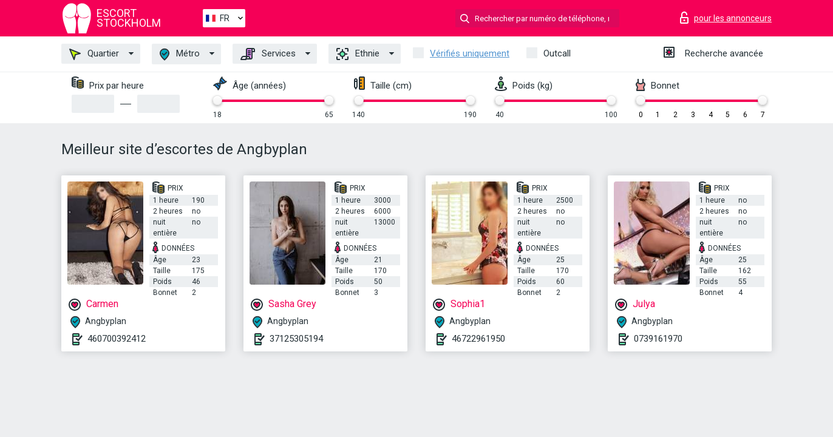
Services (268, 54)
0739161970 (658, 338)
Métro (180, 54)
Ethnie (357, 54)
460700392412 (116, 338)
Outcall (557, 53)
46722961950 (478, 338)
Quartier (94, 54)
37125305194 (296, 338)
